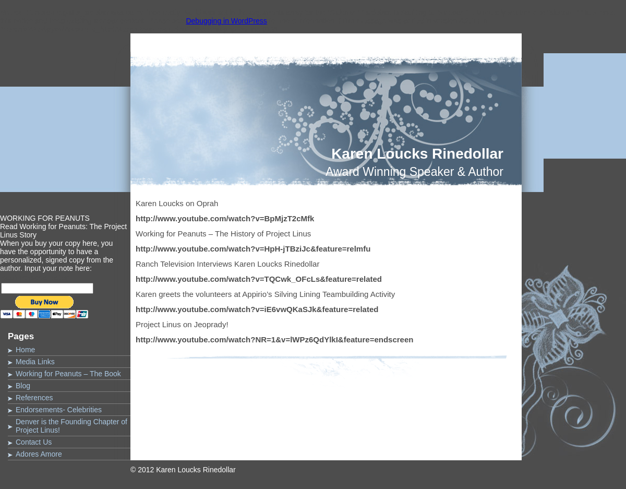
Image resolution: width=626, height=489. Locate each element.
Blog (23, 385)
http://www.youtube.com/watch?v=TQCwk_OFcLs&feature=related (259, 279)
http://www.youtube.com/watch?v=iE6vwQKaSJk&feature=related (257, 309)
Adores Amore (39, 454)
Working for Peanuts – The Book (68, 373)
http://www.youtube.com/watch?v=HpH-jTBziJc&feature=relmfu (253, 248)
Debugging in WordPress (226, 21)
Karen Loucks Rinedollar (417, 154)
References (34, 397)
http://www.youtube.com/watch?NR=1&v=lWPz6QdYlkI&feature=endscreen (274, 339)
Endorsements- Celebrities (59, 409)
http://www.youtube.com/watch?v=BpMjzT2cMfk (225, 218)
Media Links (35, 361)
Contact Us (34, 442)
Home (25, 349)
